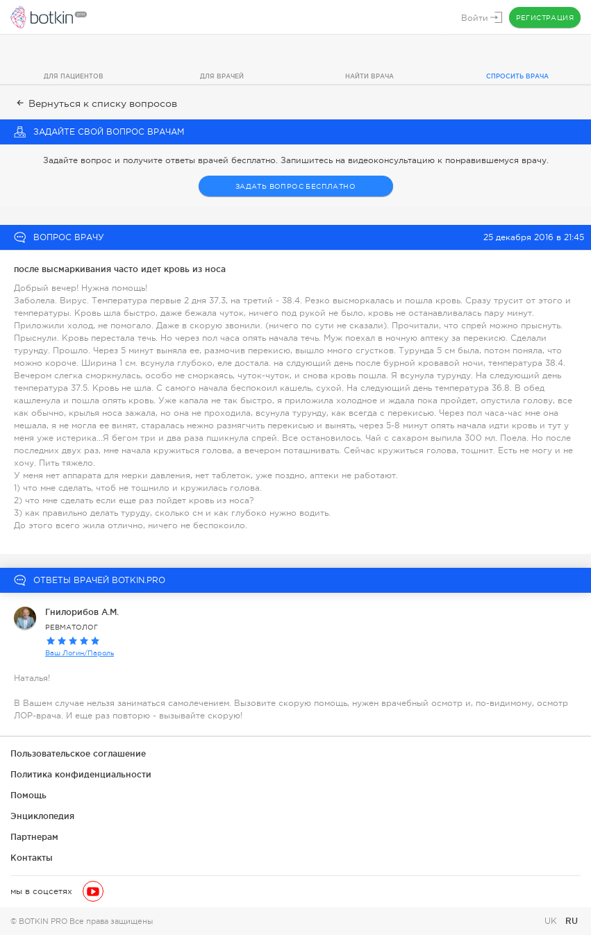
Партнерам (34, 836)
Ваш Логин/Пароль (79, 653)
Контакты (31, 857)
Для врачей (222, 76)
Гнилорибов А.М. (82, 611)
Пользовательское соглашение (78, 753)
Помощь (28, 795)
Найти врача (369, 76)
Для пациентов (73, 76)
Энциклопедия (42, 815)
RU (571, 920)
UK (552, 921)
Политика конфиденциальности (80, 774)
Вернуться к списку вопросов (95, 103)
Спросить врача (517, 76)
